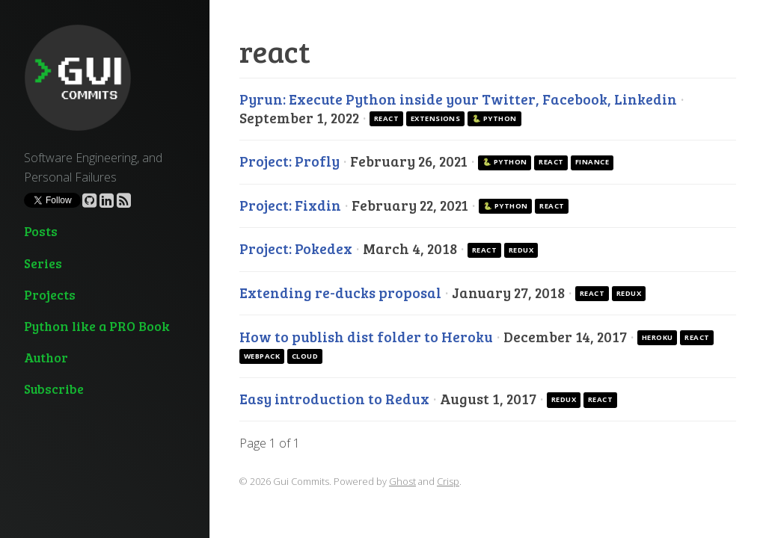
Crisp (448, 481)
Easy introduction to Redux (335, 398)
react (386, 118)
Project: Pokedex (297, 248)
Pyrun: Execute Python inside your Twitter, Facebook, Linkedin (459, 98)
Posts (41, 231)
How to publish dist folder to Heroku (367, 336)
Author (46, 357)
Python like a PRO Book (97, 326)
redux (521, 250)
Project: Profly (291, 160)
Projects (50, 294)
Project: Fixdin (291, 204)
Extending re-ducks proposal (341, 292)
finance (592, 162)
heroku (657, 337)
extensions (436, 118)
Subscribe (54, 389)
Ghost (402, 481)
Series (43, 263)
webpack (262, 356)
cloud (305, 356)
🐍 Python (494, 118)
